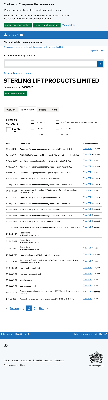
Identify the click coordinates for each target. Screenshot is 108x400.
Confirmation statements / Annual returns (76, 122)
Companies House (18, 365)
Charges (37, 134)
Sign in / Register (97, 51)
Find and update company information (23, 42)
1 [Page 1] (23, 308)
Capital (37, 128)
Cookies (15, 360)
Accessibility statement (42, 360)
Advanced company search (17, 73)
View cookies (68, 25)
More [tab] (54, 109)
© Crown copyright (96, 366)
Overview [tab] (10, 109)
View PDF (87, 148)
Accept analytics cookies (17, 25)
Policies (7, 360)
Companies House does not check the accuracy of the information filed (33, 47)
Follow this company (15, 93)
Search (100, 64)
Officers (62, 134)
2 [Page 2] (29, 308)
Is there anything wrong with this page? (90, 334)
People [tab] (42, 109)
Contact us (26, 360)
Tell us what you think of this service (16, 334)
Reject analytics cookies (47, 25)
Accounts (38, 122)
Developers (59, 360)
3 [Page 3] (34, 308)
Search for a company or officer (19, 55)
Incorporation (64, 128)
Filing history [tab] (27, 109)
